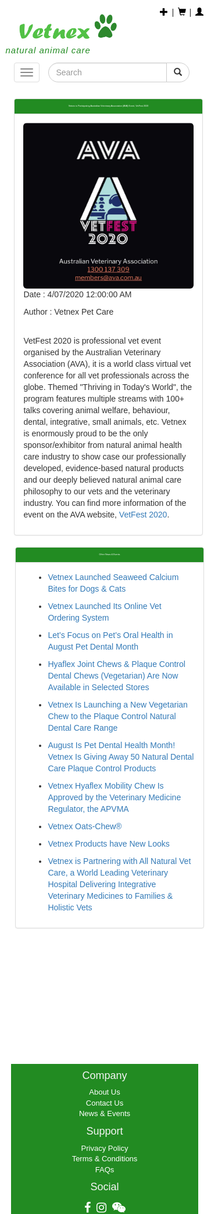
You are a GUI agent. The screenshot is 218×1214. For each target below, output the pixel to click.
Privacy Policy (104, 1148)
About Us (104, 1092)
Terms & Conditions (105, 1158)
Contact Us (104, 1103)
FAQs (105, 1169)
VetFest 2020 (143, 514)
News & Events (104, 1113)
